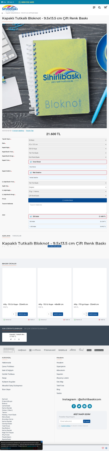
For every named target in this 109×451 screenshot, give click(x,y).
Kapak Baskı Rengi (7, 156)
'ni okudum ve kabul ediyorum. (73, 426)
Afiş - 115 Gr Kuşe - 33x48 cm (15, 305)
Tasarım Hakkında (7, 204)
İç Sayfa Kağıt (6, 191)
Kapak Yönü (5, 160)
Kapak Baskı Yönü (7, 152)
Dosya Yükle (67, 201)
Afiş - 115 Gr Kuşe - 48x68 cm (51, 305)
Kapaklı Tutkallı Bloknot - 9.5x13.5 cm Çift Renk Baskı (18, 334)
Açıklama (6, 237)
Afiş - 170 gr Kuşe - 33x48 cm (86, 305)
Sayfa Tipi (5, 186)
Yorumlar (16, 237)
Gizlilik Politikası (32, 446)
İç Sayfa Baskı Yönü (8, 182)
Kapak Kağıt (5, 147)
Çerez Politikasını (6, 448)
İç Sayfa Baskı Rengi (8, 195)
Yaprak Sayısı (6, 139)
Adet (3, 215)
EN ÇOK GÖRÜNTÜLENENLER (35, 329)
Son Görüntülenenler (12, 329)
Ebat (3, 143)
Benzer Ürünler (9, 264)
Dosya (4, 199)
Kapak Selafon (6, 171)
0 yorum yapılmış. (18, 130)
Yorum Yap (30, 130)
